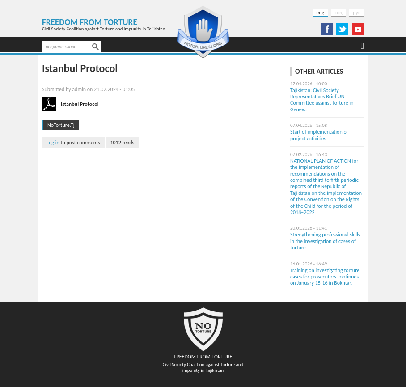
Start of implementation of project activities (319, 135)
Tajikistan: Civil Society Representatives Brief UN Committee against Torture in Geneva (321, 100)
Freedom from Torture (89, 22)
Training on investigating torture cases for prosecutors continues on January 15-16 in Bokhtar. (324, 276)
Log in (53, 142)
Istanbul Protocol (80, 104)
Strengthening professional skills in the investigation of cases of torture (325, 241)
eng (320, 12)
